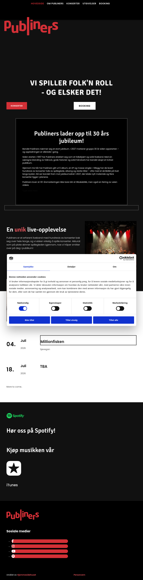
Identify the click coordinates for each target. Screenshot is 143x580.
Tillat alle (113, 320)
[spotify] (13, 556)
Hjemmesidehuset (26, 574)
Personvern (79, 574)
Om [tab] (114, 266)
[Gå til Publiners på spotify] (15, 420)
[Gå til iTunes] (13, 477)
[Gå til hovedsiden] (31, 10)
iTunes (12, 485)
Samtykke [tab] (28, 266)
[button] (16, 105)
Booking (104, 3)
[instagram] (13, 546)
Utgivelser (89, 3)
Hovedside (37, 3)
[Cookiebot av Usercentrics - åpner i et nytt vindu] (121, 258)
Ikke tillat (29, 320)
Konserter (73, 3)
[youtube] (13, 551)
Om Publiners (55, 3)
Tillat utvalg (71, 320)
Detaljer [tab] (72, 266)
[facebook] (12, 541)
